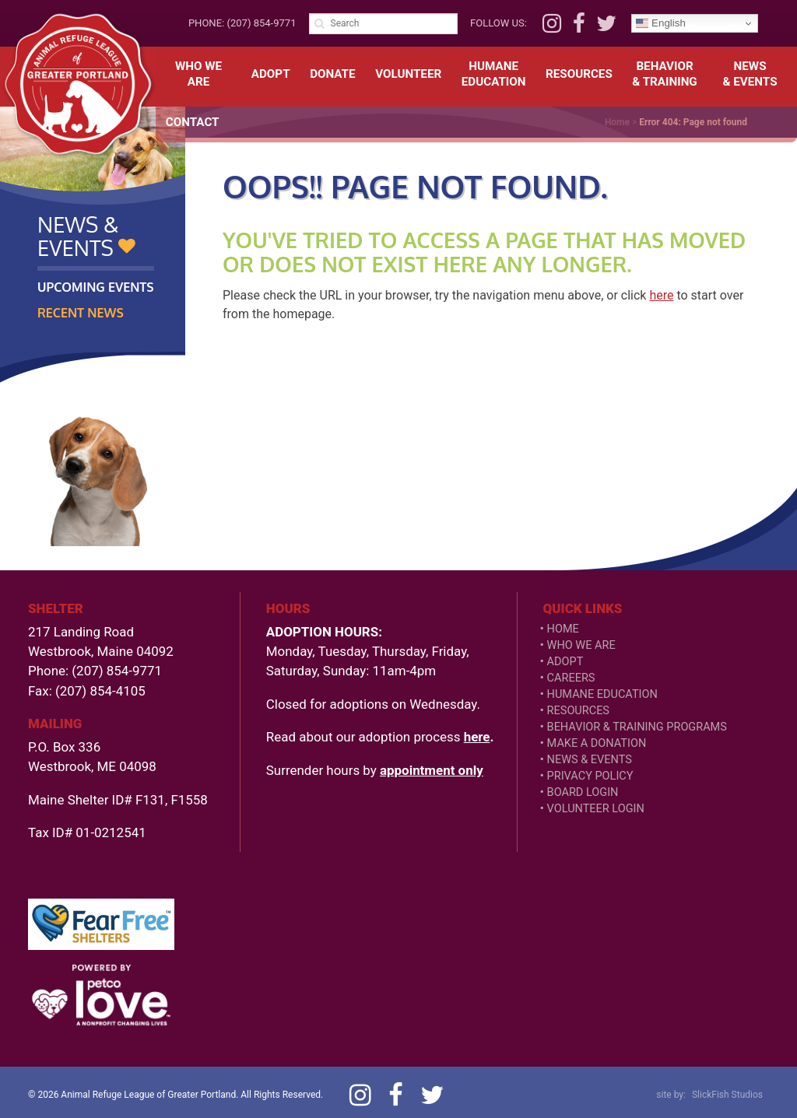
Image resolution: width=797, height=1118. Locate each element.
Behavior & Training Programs (637, 727)
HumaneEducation (494, 74)
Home (563, 629)
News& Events (750, 74)
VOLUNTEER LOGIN (595, 808)
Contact (192, 122)
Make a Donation (597, 743)
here (661, 295)
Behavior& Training (664, 74)
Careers (571, 678)
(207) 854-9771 (261, 23)
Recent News (80, 313)
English (660, 23)
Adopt (270, 74)
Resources (579, 74)
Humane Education (602, 694)
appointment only (431, 770)
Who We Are (198, 74)
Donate (332, 74)
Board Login (583, 792)
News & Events (589, 759)
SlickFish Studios (727, 1094)
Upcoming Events (95, 287)
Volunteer (408, 74)
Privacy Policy (590, 776)
